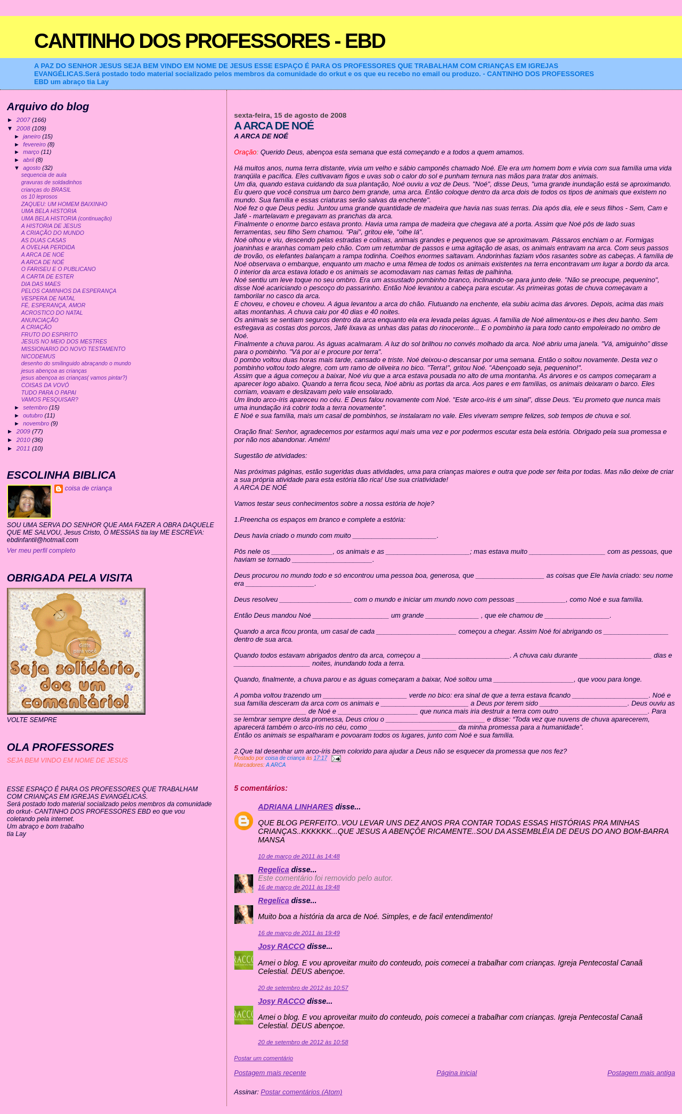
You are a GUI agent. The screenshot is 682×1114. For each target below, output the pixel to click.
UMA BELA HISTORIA (49, 211)
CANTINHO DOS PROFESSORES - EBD (209, 40)
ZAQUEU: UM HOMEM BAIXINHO (64, 204)
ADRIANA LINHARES (295, 806)
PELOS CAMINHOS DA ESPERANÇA (69, 291)
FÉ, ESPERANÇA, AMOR (53, 305)
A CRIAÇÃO (36, 327)
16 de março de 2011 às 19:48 (298, 887)
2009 (24, 431)
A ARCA (276, 765)
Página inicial (456, 1073)
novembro (37, 423)
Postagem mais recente (270, 1073)
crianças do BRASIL (46, 190)
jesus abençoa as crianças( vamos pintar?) (74, 378)
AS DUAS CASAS (43, 240)
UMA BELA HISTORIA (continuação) (66, 219)
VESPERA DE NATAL (48, 298)
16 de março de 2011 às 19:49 (298, 933)
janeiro (32, 136)
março (32, 152)
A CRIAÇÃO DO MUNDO (52, 233)
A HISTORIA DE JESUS (51, 226)
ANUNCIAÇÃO (40, 320)
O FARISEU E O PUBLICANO (58, 269)
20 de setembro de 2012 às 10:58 (303, 1042)
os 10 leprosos (39, 197)
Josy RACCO (281, 946)
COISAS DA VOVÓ (45, 385)
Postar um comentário (263, 1058)
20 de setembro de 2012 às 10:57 (303, 988)
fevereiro (35, 144)
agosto (32, 168)
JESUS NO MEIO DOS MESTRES (64, 342)
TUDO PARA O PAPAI (48, 393)
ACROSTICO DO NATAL (52, 313)
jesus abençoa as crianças (54, 371)
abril (29, 160)
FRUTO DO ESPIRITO (49, 335)
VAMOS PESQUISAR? (49, 400)
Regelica (273, 869)
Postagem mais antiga (641, 1073)
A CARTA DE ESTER (47, 277)
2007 (24, 119)
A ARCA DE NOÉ (42, 255)
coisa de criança (88, 488)
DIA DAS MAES (41, 284)
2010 (24, 439)
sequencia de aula (44, 175)
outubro (33, 415)
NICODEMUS (38, 356)
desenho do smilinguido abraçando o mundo (76, 363)
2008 (24, 128)
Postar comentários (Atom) (301, 1092)
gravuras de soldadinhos (51, 182)
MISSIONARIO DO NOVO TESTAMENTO (73, 349)
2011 (24, 448)
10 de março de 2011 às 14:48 (298, 856)
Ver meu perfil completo (41, 550)
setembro (36, 407)
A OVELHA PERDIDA (48, 247)
